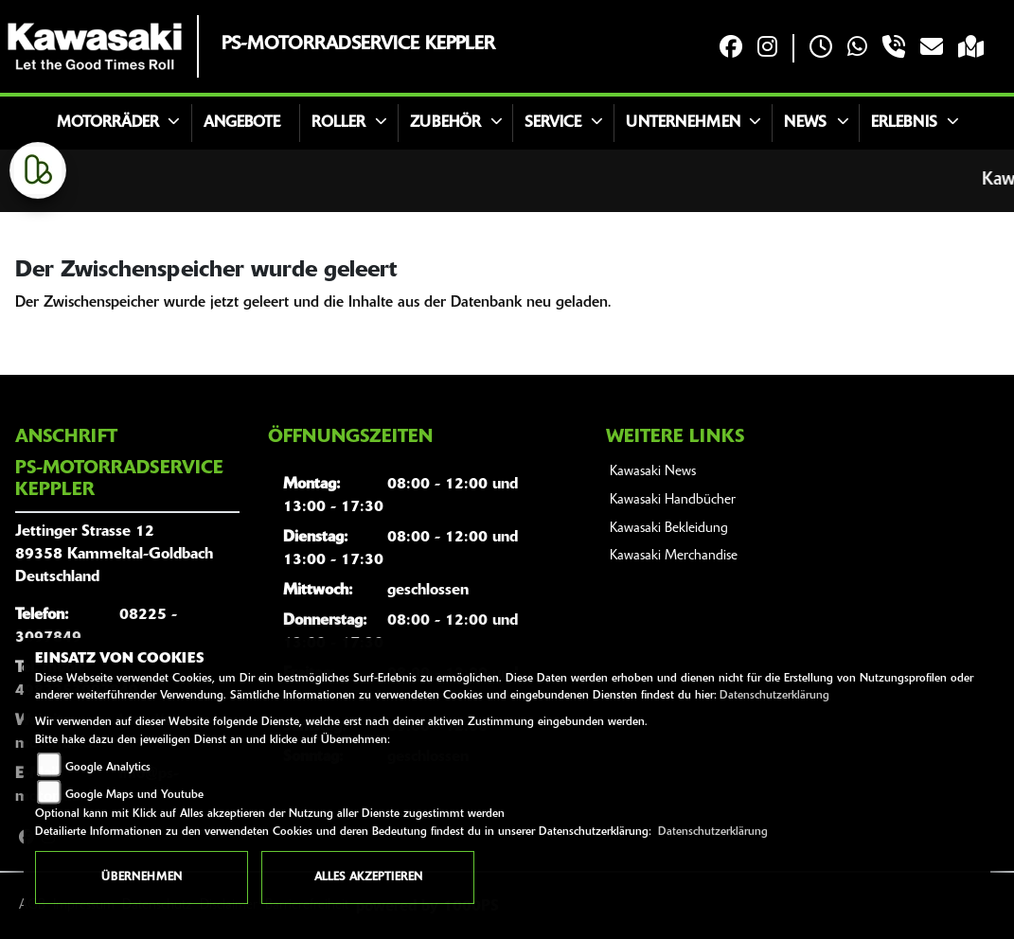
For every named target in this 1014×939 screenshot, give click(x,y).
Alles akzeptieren (368, 877)
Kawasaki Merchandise (674, 556)
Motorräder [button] (108, 123)
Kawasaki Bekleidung (669, 529)
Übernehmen (141, 877)
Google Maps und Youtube (134, 795)
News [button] (805, 123)
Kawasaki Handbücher (673, 500)
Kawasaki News (653, 472)
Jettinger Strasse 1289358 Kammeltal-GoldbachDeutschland (114, 554)
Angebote (242, 123)
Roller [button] (338, 123)
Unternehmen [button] (683, 123)
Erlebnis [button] (904, 123)
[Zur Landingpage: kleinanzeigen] (37, 170)
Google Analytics (108, 767)
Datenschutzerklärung (774, 695)
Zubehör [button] (445, 123)
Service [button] (553, 123)
